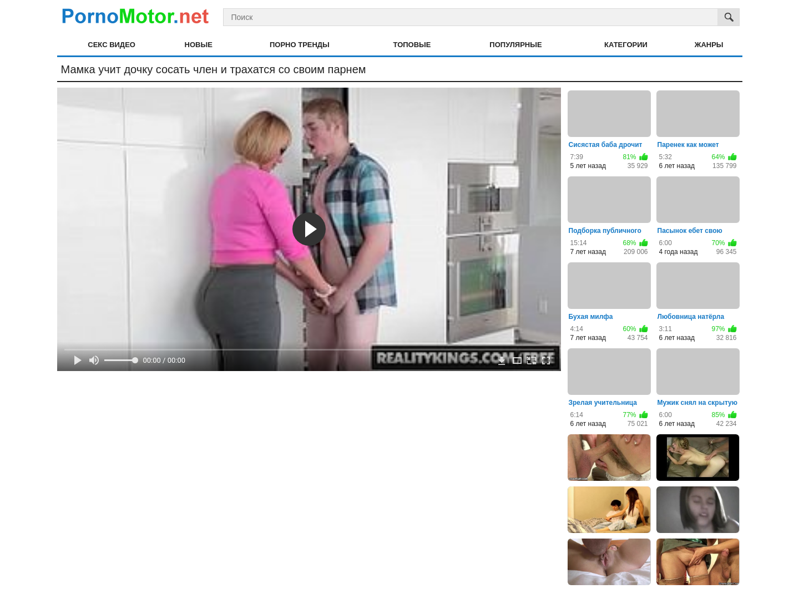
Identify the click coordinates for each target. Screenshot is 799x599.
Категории (626, 44)
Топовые (412, 44)
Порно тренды (300, 44)
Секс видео (111, 44)
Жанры (709, 44)
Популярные (515, 44)
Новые (199, 44)
